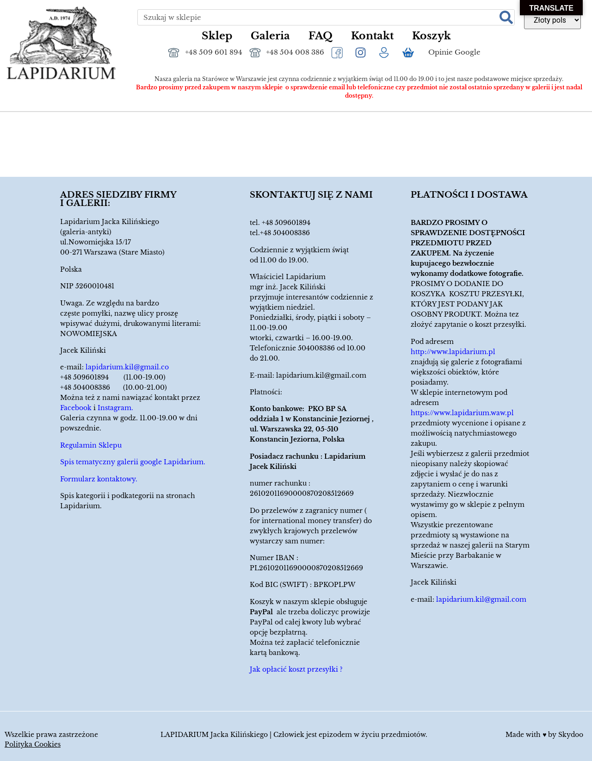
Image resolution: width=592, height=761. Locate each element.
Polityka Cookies (33, 744)
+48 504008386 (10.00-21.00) (113, 387)
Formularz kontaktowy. (98, 479)
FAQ (320, 36)
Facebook (76, 408)
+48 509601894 (286, 222)
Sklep (217, 36)
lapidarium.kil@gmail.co (127, 367)
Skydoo (570, 734)
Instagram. (115, 408)
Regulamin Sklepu (91, 445)
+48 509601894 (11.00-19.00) (113, 377)
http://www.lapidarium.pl (453, 352)
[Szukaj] (506, 17)
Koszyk (431, 36)
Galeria (270, 36)
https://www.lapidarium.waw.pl (462, 413)
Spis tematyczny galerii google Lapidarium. (132, 462)
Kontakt (372, 36)
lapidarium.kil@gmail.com (321, 375)
